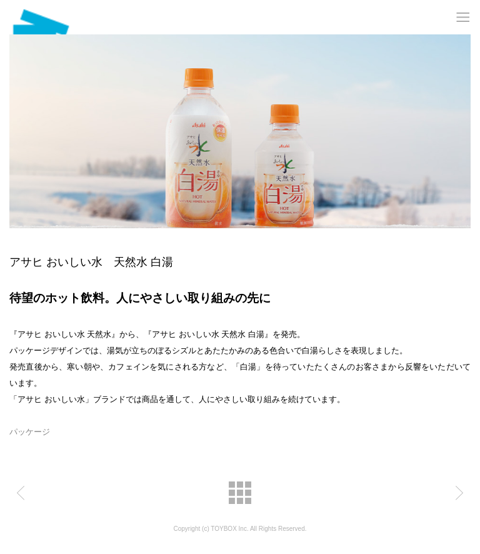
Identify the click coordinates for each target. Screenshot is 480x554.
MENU (463, 17)
